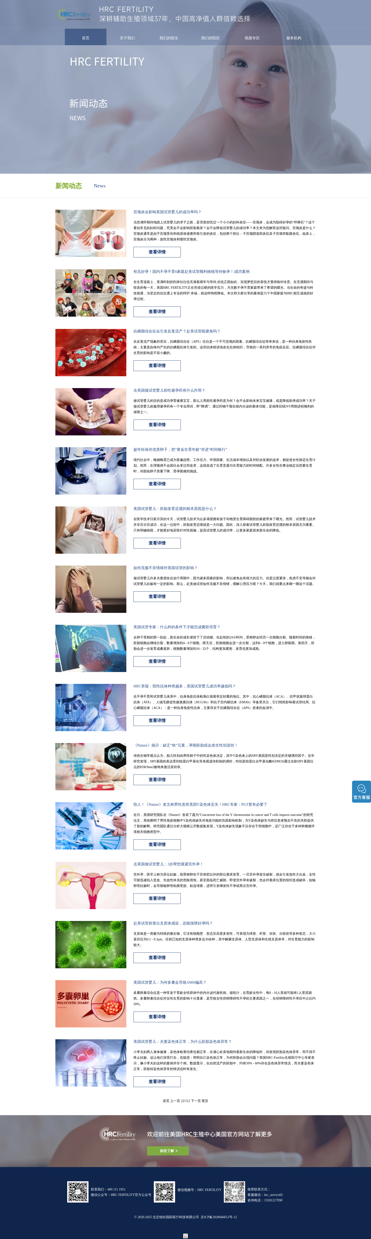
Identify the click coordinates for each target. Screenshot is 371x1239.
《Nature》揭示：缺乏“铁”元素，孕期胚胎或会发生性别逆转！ (185, 745)
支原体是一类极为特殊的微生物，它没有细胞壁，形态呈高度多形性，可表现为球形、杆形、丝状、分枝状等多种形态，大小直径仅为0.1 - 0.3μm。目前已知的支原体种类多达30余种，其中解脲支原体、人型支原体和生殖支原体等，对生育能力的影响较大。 (224, 939)
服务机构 (293, 38)
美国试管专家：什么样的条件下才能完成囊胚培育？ (177, 627)
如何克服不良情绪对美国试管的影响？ (165, 568)
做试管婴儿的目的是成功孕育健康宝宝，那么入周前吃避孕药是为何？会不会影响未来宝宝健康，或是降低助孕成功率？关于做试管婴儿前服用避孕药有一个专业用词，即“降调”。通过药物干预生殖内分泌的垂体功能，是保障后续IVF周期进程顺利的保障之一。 (224, 406)
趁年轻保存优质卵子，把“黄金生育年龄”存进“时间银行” (180, 449)
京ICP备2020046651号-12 (219, 1217)
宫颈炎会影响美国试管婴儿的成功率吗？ (167, 212)
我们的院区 (210, 38)
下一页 (196, 1100)
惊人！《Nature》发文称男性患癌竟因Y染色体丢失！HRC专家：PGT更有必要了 (200, 804)
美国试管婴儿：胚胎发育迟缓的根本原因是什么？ (175, 508)
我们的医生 (168, 38)
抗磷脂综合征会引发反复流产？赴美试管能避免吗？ (177, 331)
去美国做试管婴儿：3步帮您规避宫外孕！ (168, 864)
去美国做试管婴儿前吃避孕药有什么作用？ (169, 390)
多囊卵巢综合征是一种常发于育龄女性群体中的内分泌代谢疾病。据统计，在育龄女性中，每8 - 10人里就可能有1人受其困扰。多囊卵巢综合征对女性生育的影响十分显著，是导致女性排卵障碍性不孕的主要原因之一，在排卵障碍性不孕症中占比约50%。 (224, 998)
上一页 (175, 1100)
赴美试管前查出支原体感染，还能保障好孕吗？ (173, 923)
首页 (85, 38)
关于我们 (127, 38)
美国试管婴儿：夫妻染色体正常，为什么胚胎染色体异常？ (182, 1041)
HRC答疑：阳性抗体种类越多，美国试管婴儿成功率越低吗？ (184, 686)
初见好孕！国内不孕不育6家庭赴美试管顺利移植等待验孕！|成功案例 (191, 271)
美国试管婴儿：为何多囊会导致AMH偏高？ (170, 982)
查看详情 (157, 252)
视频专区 (252, 38)
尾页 (205, 1100)
